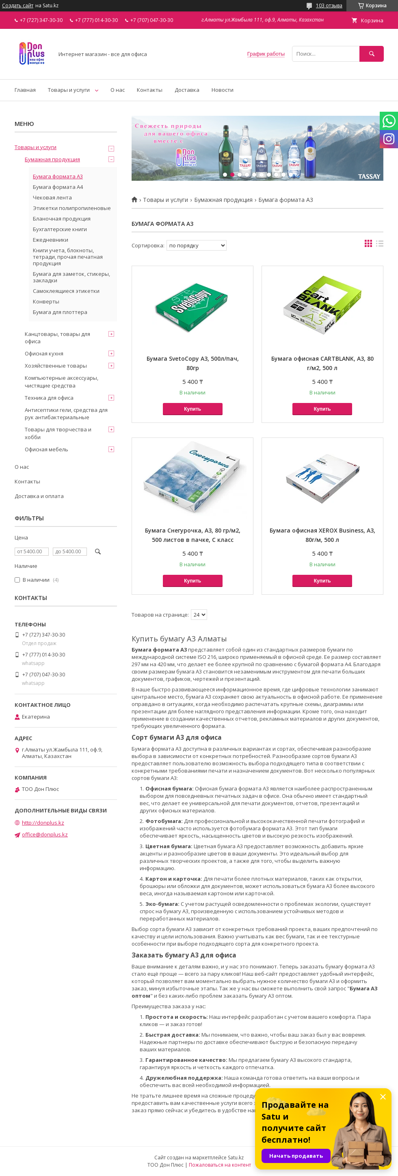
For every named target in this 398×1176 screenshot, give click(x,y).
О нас (117, 89)
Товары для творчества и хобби (58, 433)
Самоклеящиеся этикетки (66, 291)
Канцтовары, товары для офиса (57, 337)
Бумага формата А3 (58, 176)
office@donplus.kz (45, 834)
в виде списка (379, 245)
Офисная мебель (46, 449)
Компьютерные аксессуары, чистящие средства (61, 381)
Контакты (149, 89)
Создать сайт (17, 6)
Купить (192, 409)
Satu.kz (236, 1157)
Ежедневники (50, 239)
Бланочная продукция (62, 218)
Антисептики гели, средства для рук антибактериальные (66, 413)
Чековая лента (52, 197)
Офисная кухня (44, 353)
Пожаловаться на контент (220, 1164)
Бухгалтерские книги (60, 229)
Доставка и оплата (39, 496)
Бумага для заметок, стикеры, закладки (71, 277)
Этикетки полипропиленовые (72, 208)
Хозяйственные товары (56, 365)
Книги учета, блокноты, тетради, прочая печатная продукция (68, 257)
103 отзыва (329, 5)
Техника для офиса (49, 397)
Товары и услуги (69, 89)
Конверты (46, 301)
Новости (223, 89)
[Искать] (371, 54)
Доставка (187, 89)
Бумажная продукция (223, 200)
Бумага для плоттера (60, 312)
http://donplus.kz (43, 822)
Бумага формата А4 (58, 187)
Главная (25, 89)
